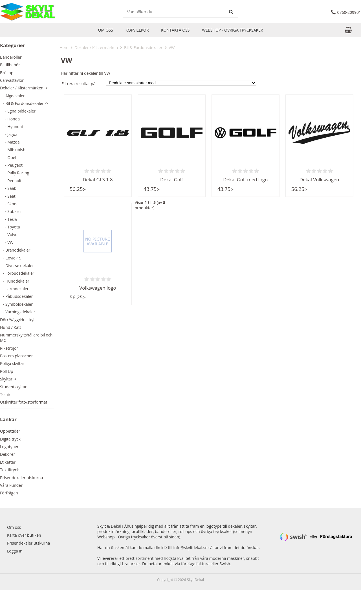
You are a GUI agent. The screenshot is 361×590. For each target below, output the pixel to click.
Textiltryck (9, 469)
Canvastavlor (12, 80)
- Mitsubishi (13, 149)
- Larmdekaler (14, 288)
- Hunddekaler (14, 281)
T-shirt (6, 394)
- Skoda (9, 203)
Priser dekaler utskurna (21, 477)
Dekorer (7, 454)
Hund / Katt (10, 327)
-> (24, 88)
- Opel (8, 157)
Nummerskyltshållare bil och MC (26, 337)
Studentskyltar (13, 386)
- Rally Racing (14, 172)
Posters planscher (16, 355)
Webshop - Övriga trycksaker (232, 30)
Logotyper (9, 446)
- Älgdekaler (12, 95)
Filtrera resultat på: (78, 83)
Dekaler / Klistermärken (96, 47)
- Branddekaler (15, 250)
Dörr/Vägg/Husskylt (18, 319)
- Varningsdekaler (17, 311)
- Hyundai (11, 126)
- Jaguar (9, 134)
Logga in (14, 551)
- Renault (10, 180)
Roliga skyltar (12, 363)
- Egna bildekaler (18, 111)
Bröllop (6, 72)
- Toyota (10, 227)
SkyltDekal (195, 579)
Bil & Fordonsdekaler (143, 47)
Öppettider (10, 431)
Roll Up (6, 371)
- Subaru (10, 211)
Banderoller (11, 57)
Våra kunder (11, 485)
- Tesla (8, 219)
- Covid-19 (10, 258)
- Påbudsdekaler (16, 296)
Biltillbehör (10, 64)
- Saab (8, 188)
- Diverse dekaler (17, 265)
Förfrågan (9, 493)
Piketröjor (9, 348)
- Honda (10, 119)
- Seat (8, 196)
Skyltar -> (8, 379)
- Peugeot (11, 165)
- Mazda (10, 142)
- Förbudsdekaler (17, 273)
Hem (64, 47)
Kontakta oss (175, 30)
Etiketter (8, 462)
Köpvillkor (137, 30)
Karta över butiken (24, 535)
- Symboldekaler (16, 304)
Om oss (105, 30)
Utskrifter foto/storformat (23, 402)
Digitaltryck (10, 439)
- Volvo (8, 234)
